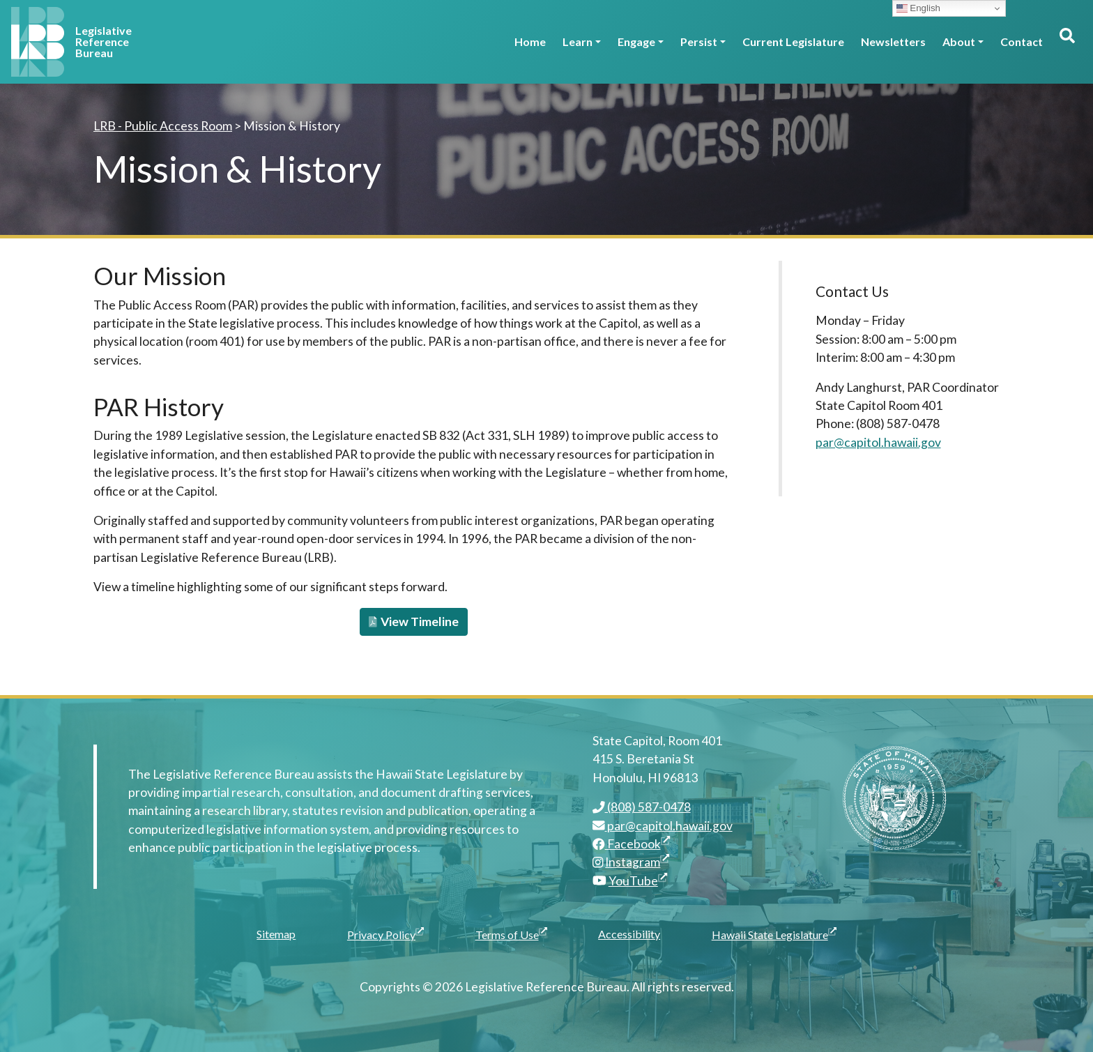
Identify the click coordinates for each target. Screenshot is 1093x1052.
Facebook (631, 844)
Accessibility (629, 933)
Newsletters (893, 41)
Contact (1021, 41)
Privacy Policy (387, 934)
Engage (636, 41)
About (958, 41)
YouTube (638, 881)
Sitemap (276, 933)
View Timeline (414, 621)
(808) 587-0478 (642, 807)
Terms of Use (513, 934)
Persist (698, 41)
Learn (578, 41)
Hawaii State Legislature (776, 934)
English (918, 8)
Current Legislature (793, 41)
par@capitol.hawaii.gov (878, 442)
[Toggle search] (1066, 42)
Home (530, 41)
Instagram (637, 862)
